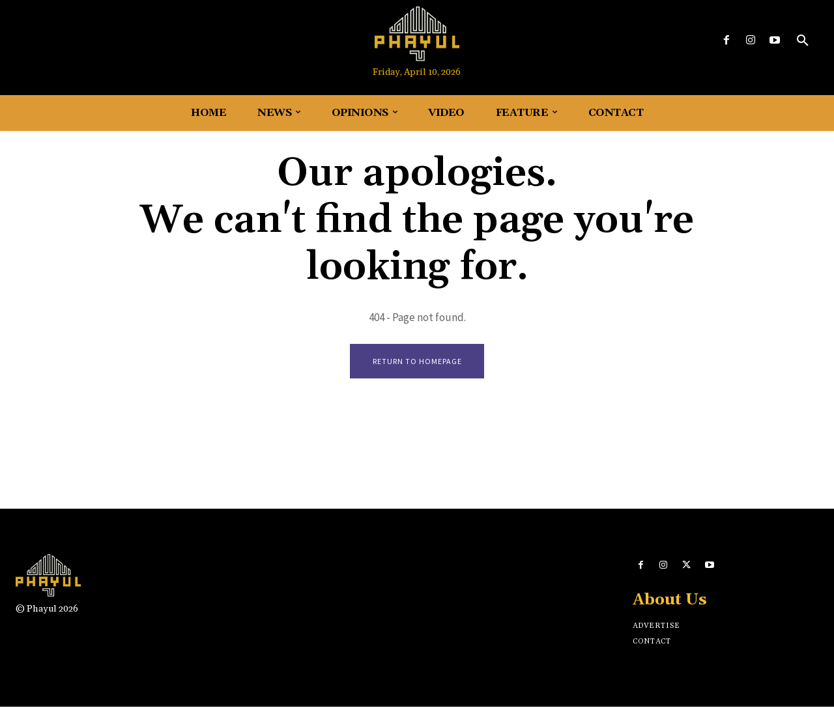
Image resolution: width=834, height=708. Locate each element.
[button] (802, 41)
